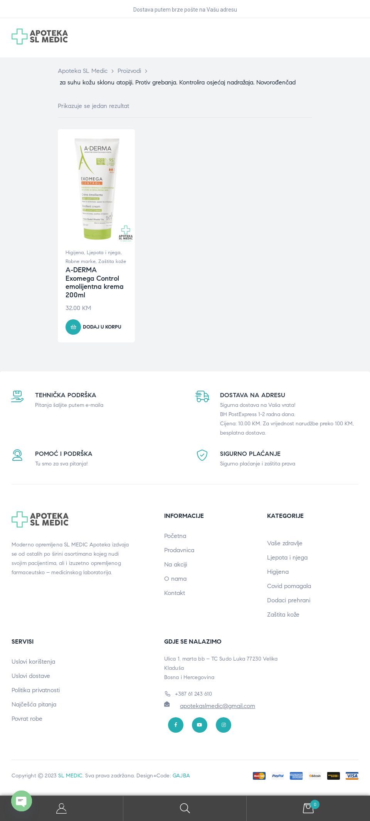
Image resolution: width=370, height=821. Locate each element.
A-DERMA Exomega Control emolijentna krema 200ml (95, 282)
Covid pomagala (289, 586)
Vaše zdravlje (285, 543)
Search (185, 808)
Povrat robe (27, 718)
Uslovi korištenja (33, 661)
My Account (61, 808)
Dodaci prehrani (288, 600)
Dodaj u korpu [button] (102, 327)
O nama (175, 578)
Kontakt (174, 593)
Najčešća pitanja (34, 704)
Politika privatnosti (36, 690)
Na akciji (175, 564)
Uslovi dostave (31, 675)
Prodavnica (179, 550)
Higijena (75, 253)
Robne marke (81, 261)
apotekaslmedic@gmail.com (217, 706)
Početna (175, 535)
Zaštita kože (112, 261)
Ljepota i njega (104, 253)
